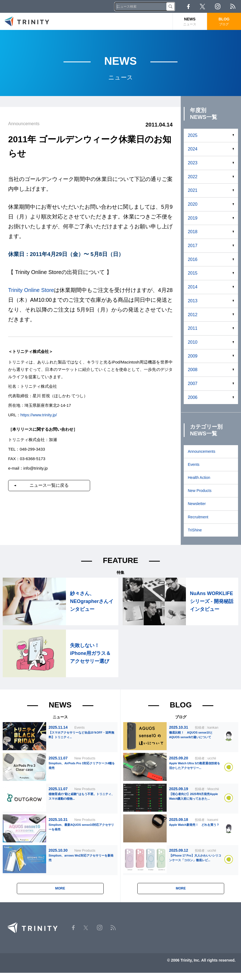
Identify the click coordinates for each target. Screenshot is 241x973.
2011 (193, 328)
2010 (193, 342)
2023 (193, 163)
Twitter (202, 6)
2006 (193, 397)
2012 (193, 314)
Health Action (199, 477)
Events (193, 464)
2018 (193, 231)
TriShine (195, 530)
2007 (193, 383)
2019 (193, 218)
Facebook (188, 6)
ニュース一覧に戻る (49, 485)
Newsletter (197, 503)
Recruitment (198, 517)
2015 (193, 273)
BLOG (224, 21)
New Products (199, 490)
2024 (193, 149)
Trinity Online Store (31, 290)
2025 (193, 135)
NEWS (190, 21)
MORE (60, 889)
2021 (193, 190)
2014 (193, 287)
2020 (193, 204)
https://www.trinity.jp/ (38, 414)
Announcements (201, 451)
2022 (193, 176)
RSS (232, 6)
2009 (193, 356)
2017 (193, 245)
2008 (193, 369)
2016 (193, 259)
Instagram (217, 6)
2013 (193, 300)
